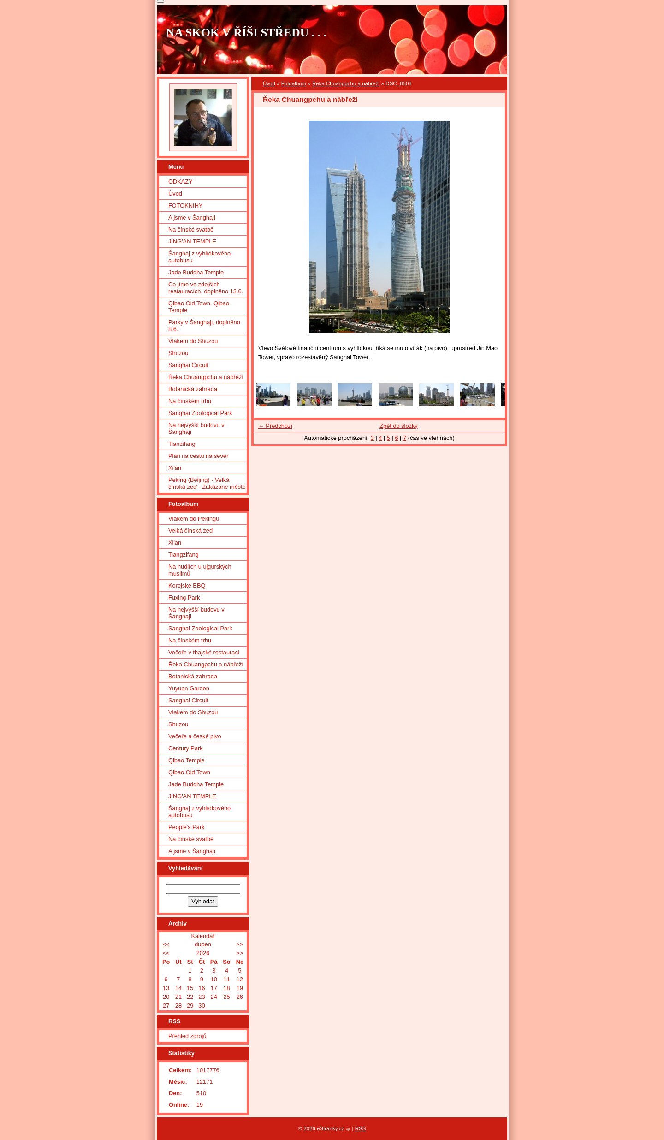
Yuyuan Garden (188, 688)
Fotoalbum (293, 83)
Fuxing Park (184, 597)
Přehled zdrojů (187, 1036)
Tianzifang (182, 443)
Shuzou (178, 353)
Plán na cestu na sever (198, 455)
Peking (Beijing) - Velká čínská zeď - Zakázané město (207, 483)
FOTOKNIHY (185, 205)
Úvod (269, 83)
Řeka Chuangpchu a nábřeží (346, 83)
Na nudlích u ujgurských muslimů (199, 570)
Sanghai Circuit (188, 365)
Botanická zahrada (192, 389)
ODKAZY (180, 181)
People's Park (186, 827)
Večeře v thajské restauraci (203, 652)
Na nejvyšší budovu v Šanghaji (196, 428)
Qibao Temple (186, 760)
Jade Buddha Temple (196, 272)
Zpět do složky (398, 425)
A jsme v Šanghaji (191, 217)
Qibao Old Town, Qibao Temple (198, 307)
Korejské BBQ (186, 585)
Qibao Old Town (189, 772)
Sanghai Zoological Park (200, 413)
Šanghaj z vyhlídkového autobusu (199, 257)
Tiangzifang (183, 554)
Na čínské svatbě (190, 229)
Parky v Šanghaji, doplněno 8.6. (204, 325)
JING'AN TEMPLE (192, 241)
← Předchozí (275, 425)
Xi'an (174, 467)
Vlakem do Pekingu (193, 518)
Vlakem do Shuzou (193, 341)
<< (166, 944)
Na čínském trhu (189, 401)
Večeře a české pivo (194, 736)
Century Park (185, 748)
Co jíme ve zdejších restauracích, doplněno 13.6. (205, 288)
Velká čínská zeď (190, 530)
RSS (360, 1128)
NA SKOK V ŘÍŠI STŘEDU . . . (246, 32)
